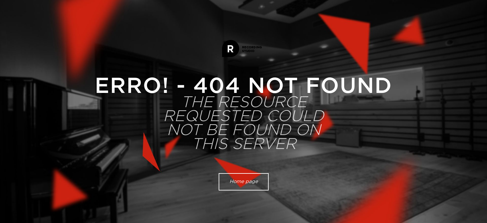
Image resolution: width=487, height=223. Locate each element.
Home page (244, 181)
